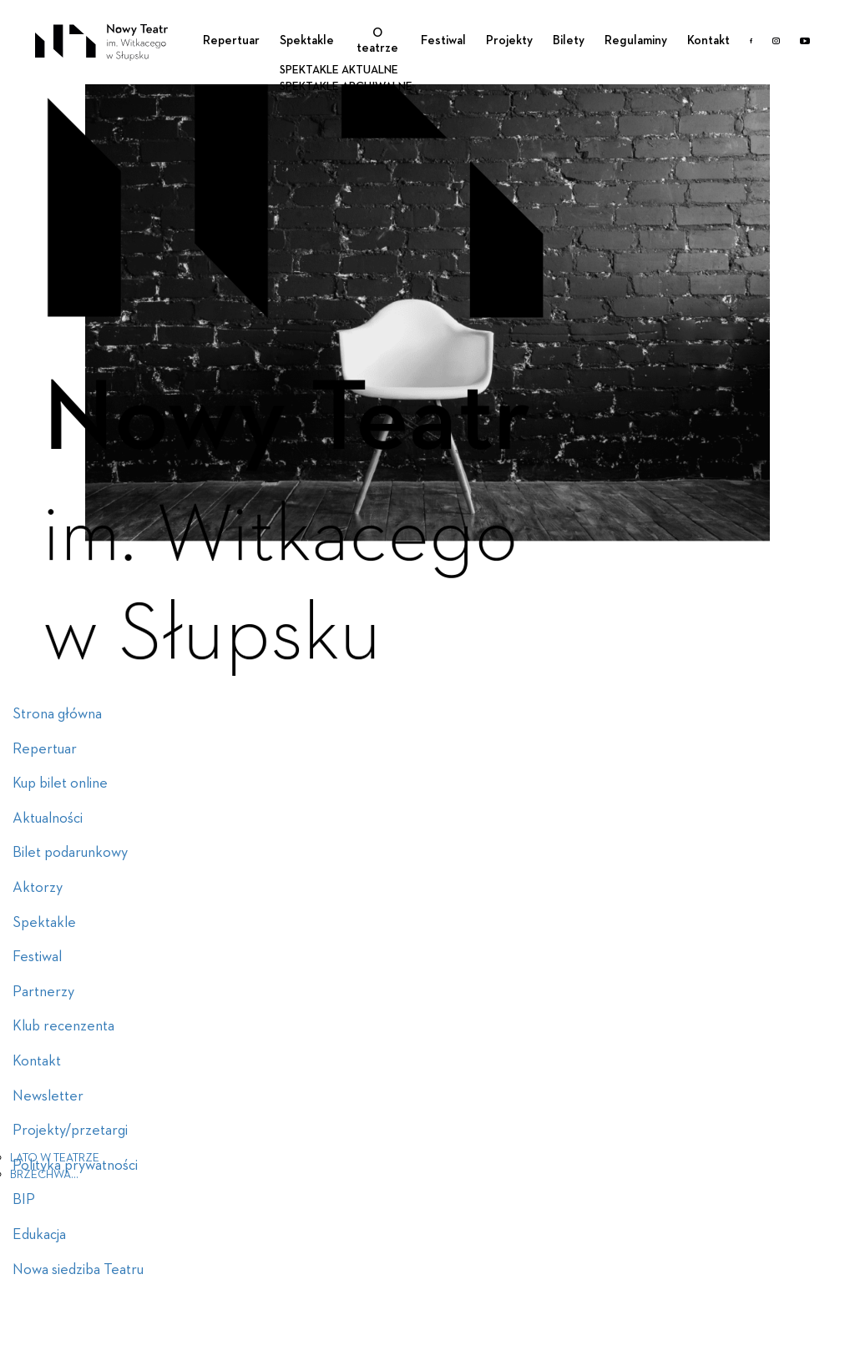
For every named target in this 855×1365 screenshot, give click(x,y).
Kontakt (708, 40)
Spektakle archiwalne (346, 87)
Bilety (568, 40)
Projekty (509, 40)
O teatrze (377, 40)
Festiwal (443, 40)
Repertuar (231, 40)
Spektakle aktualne (339, 70)
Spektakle (307, 40)
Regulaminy (636, 40)
